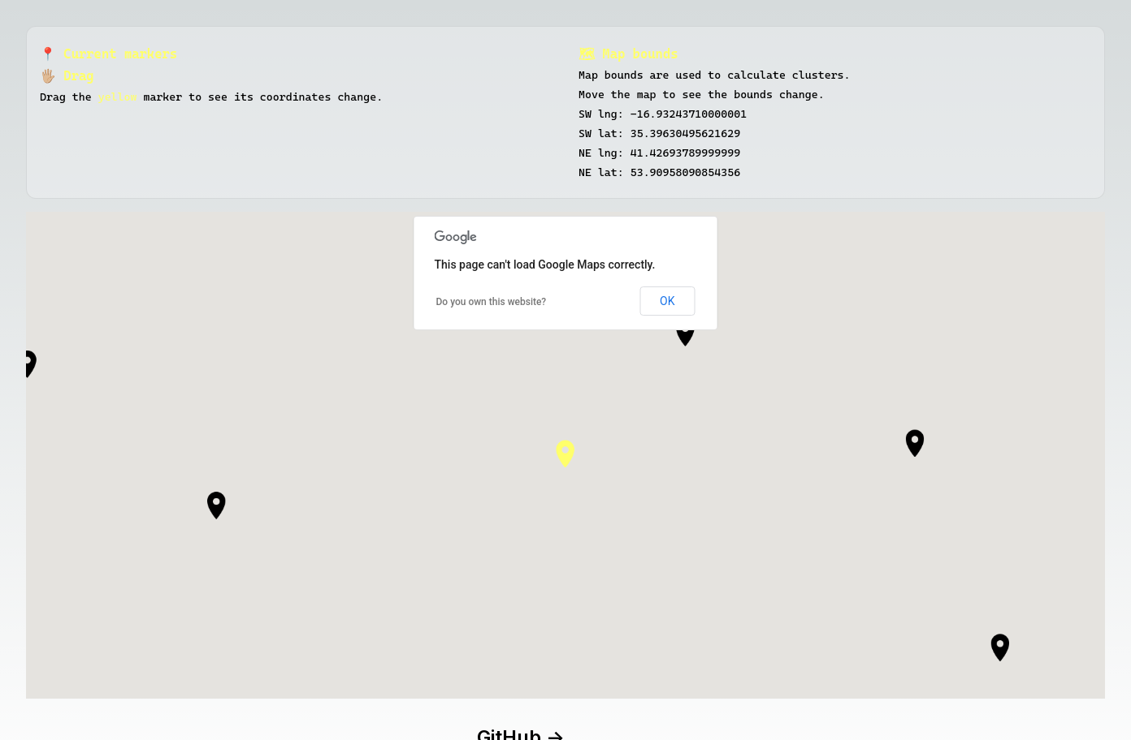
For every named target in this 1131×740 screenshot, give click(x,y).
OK (667, 301)
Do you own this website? (491, 302)
